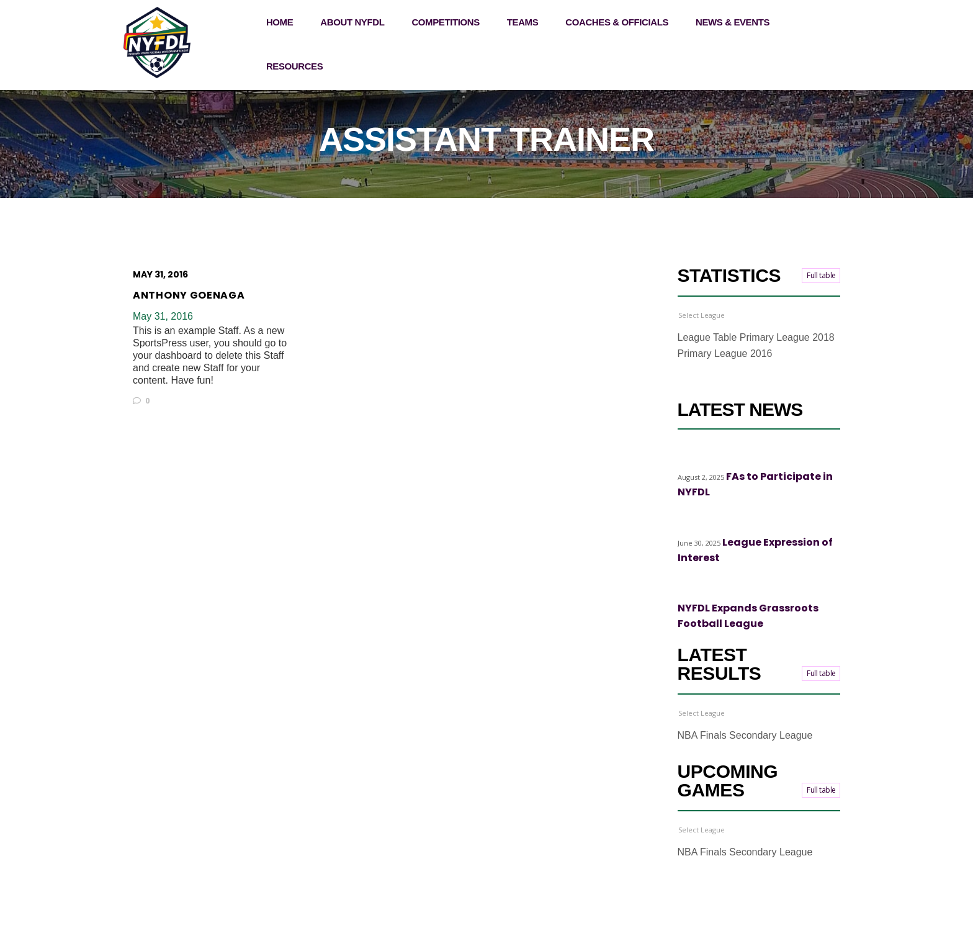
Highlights (697, 456)
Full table (821, 275)
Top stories (744, 456)
